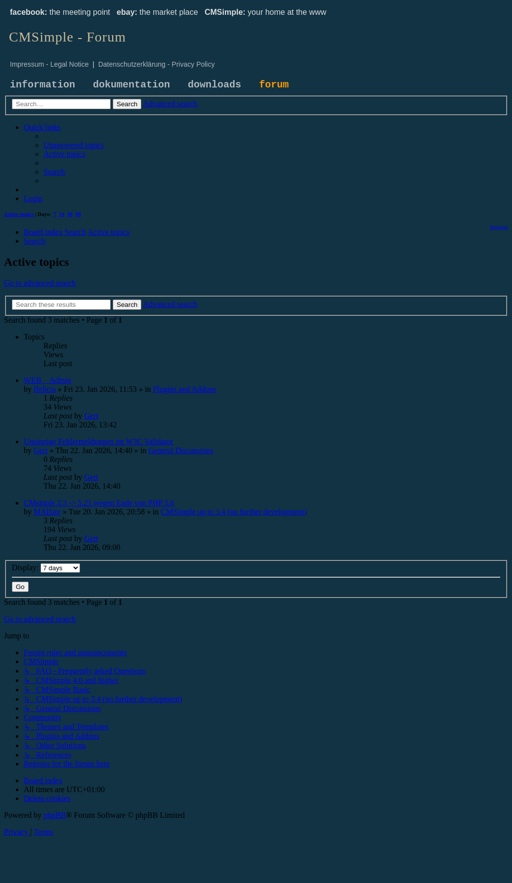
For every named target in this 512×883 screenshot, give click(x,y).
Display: (46, 567)
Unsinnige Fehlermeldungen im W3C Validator (98, 441)
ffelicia (45, 389)
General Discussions (180, 450)
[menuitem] (73, 145)
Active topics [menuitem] (19, 214)
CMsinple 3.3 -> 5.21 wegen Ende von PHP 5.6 (99, 503)
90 (78, 214)
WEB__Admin (47, 380)
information (42, 84)
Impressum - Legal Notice (49, 64)
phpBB (54, 815)
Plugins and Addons (184, 389)
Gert (91, 416)
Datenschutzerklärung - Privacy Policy (156, 64)
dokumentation (131, 84)
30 (70, 214)
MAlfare (47, 511)
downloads (214, 84)
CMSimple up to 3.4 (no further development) (234, 511)
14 (62, 214)
